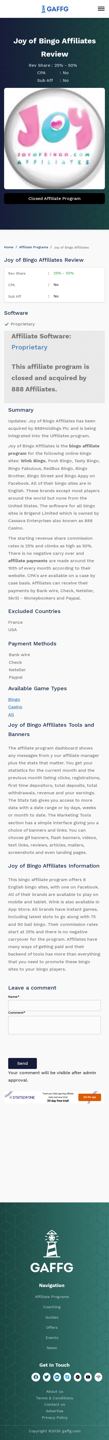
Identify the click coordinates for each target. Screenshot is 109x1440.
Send (22, 1063)
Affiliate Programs (33, 247)
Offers (52, 1327)
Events (52, 1337)
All (11, 714)
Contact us (54, 1404)
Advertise (54, 1411)
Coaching (52, 1307)
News (52, 1348)
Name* (13, 996)
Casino (15, 706)
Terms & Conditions (54, 1398)
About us (54, 1391)
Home (8, 247)
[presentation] (49, 1047)
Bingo (14, 699)
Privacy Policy (54, 1417)
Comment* (16, 1012)
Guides (51, 1317)
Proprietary (29, 347)
